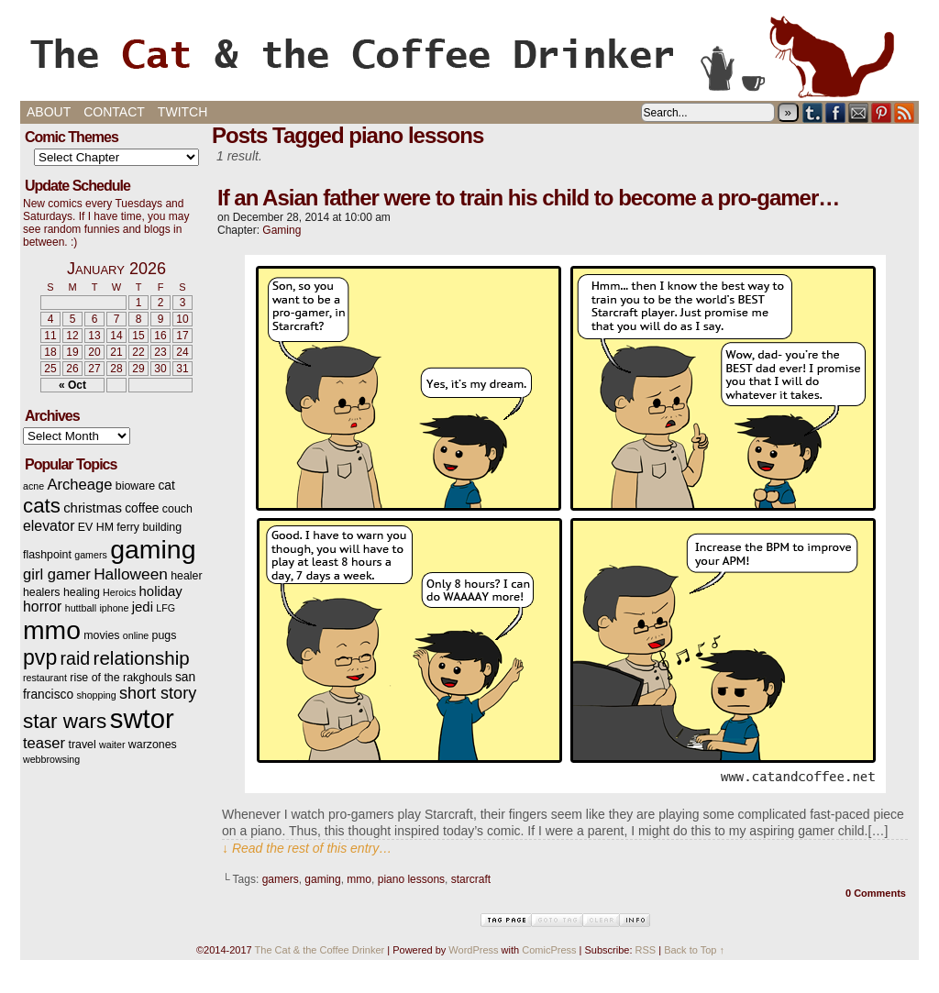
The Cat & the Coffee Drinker (469, 55)
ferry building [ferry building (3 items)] (149, 527)
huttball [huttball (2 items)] (80, 607)
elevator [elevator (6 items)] (48, 526)
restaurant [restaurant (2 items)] (45, 677)
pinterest (881, 112)
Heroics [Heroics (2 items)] (119, 592)
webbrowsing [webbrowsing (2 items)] (51, 759)
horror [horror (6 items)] (42, 606)
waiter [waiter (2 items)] (112, 744)
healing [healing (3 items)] (81, 592)
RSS (904, 112)
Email (858, 112)
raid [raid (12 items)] (76, 658)
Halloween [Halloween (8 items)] (131, 574)
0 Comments (875, 893)
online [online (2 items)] (136, 635)
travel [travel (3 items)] (81, 744)
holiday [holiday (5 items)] (160, 591)
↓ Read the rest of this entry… (307, 848)
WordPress (473, 949)
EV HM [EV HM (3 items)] (96, 527)
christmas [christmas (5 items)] (92, 508)
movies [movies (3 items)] (101, 635)
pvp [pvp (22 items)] (40, 657)
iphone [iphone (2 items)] (113, 607)
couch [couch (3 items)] (177, 508)
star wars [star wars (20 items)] (64, 721)
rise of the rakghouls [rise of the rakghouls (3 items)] (120, 677)
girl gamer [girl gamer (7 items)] (57, 574)
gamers (280, 879)
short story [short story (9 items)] (157, 693)
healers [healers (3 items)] (42, 592)
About (49, 112)
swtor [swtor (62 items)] (142, 718)
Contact (114, 112)
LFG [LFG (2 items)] (165, 607)
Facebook (835, 112)
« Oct (72, 385)
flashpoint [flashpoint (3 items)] (47, 554)
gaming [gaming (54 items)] (152, 549)
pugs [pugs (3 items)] (164, 635)
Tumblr (812, 112)
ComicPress (549, 949)
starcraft (471, 879)
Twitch (182, 112)
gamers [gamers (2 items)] (90, 554)
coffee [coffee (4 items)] (142, 508)
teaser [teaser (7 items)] (44, 743)
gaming (322, 879)
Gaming (281, 230)
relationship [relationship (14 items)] (142, 657)
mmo (359, 879)
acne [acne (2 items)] (33, 485)
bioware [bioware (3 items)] (135, 486)
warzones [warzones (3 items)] (152, 744)
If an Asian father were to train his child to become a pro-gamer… (528, 197)
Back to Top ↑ (694, 949)
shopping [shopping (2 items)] (96, 695)
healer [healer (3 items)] (186, 575)
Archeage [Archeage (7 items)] (79, 484)
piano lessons (411, 879)
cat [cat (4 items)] (166, 485)
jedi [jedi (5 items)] (142, 607)
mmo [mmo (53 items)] (52, 630)
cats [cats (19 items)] (42, 505)
